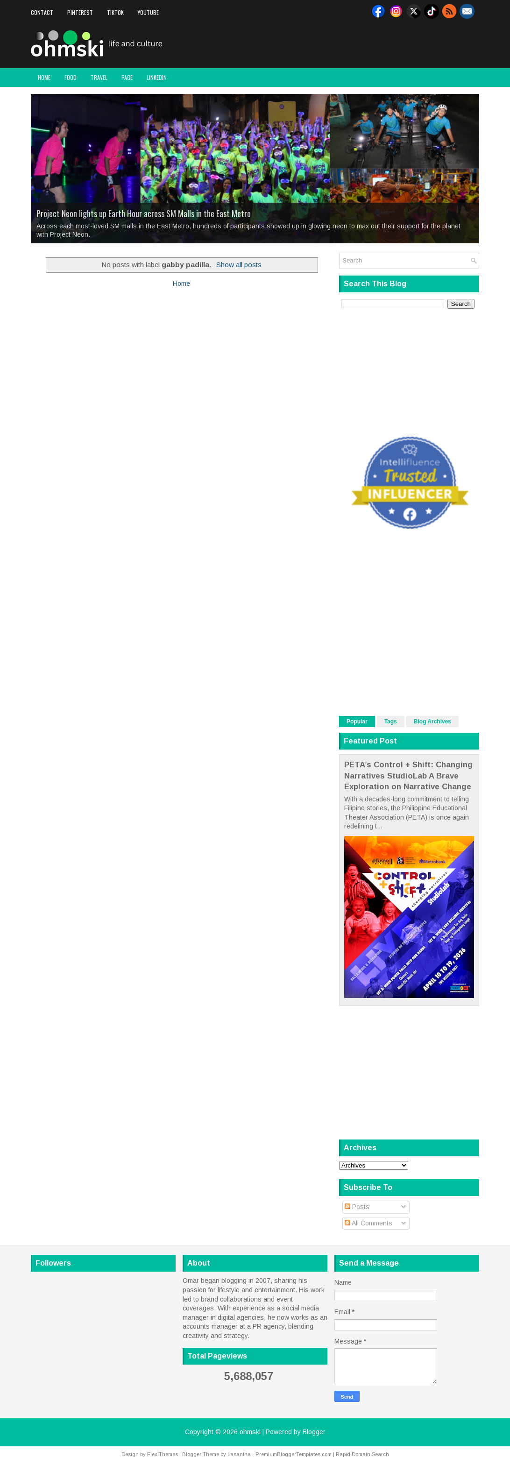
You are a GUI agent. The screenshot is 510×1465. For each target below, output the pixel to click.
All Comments (368, 1223)
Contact (42, 12)
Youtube (148, 12)
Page (127, 77)
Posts (357, 1206)
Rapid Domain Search (362, 1454)
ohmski (250, 1432)
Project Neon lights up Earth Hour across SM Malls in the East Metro (143, 213)
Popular (357, 721)
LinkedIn (157, 77)
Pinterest (80, 12)
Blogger (314, 1432)
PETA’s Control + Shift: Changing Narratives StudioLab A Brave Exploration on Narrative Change (408, 775)
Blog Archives (432, 721)
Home (44, 77)
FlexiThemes (162, 1454)
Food (70, 77)
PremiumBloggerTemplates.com (293, 1454)
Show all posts (239, 265)
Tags (390, 721)
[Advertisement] (370, 44)
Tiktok (115, 12)
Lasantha (239, 1454)
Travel (99, 77)
